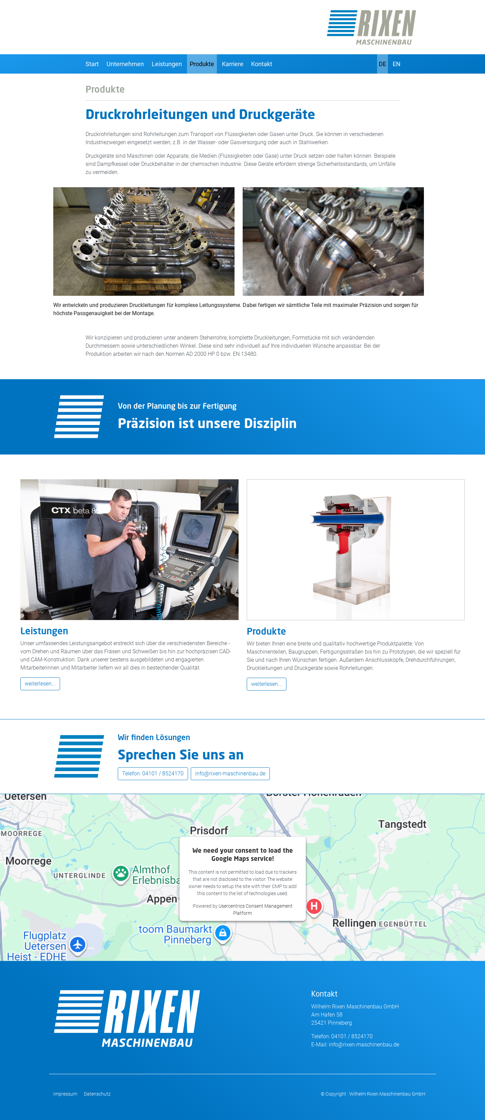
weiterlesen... (40, 683)
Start (92, 63)
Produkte (202, 63)
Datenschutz (97, 1094)
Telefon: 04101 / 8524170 (153, 773)
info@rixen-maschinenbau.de (230, 773)
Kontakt (261, 63)
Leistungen (167, 63)
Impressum (65, 1094)
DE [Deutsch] (382, 63)
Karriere (232, 63)
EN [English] (396, 63)
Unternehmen (125, 63)
